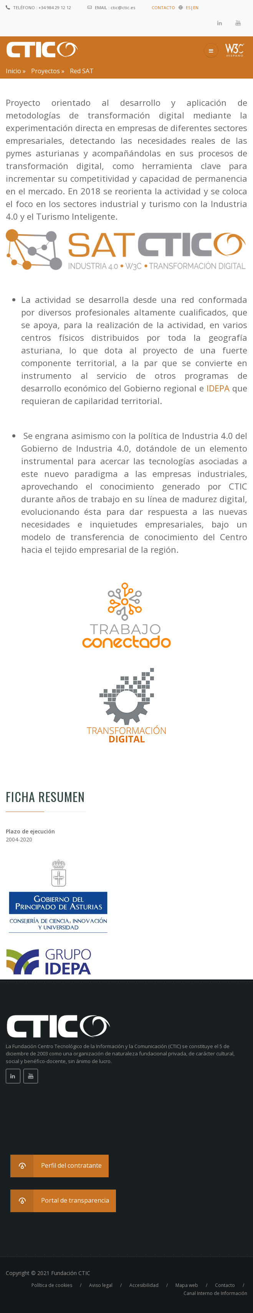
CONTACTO (163, 7)
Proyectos (45, 71)
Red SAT (82, 71)
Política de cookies (51, 1285)
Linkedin (220, 23)
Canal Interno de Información (215, 1293)
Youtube (238, 23)
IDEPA (218, 388)
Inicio (13, 71)
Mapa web (186, 1285)
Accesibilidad (144, 1285)
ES (188, 7)
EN (195, 7)
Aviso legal (100, 1285)
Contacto (225, 1285)
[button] (59, 1166)
